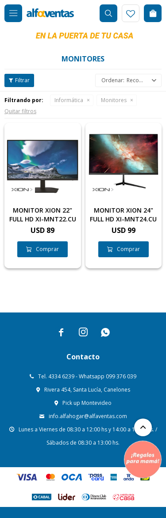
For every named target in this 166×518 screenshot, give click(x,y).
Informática (68, 100)
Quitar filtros (20, 111)
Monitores (114, 100)
